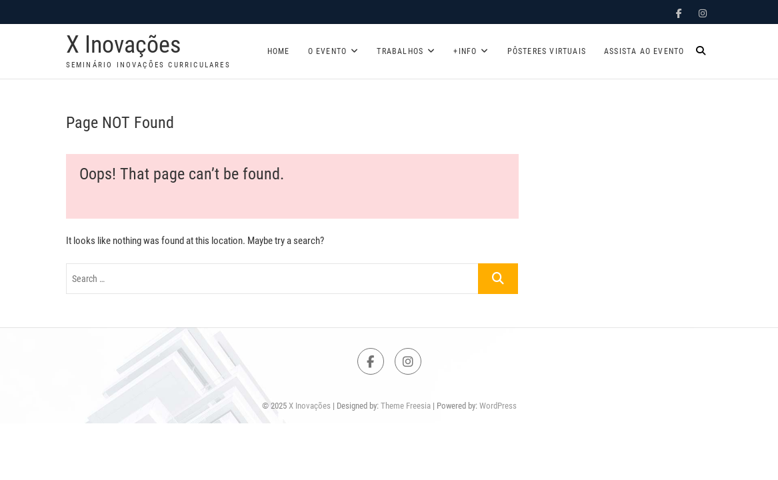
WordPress (498, 406)
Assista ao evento (644, 51)
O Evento (327, 51)
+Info (465, 51)
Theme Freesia (406, 406)
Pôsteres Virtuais (546, 51)
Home (278, 51)
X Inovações (123, 45)
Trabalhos (400, 51)
